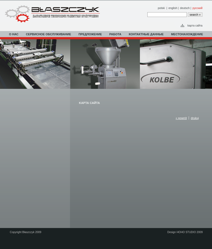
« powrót (181, 118)
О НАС (14, 34)
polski (161, 8)
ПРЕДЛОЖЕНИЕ (90, 34)
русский (197, 8)
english (173, 8)
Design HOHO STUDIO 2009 (185, 232)
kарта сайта (194, 25)
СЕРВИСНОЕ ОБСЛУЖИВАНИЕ (48, 34)
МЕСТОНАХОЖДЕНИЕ (187, 34)
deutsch (185, 8)
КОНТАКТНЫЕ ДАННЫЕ (146, 34)
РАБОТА (115, 34)
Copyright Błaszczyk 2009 (25, 232)
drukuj (195, 118)
